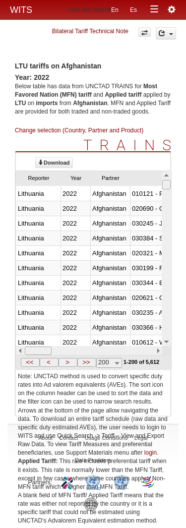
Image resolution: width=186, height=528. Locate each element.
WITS (21, 10)
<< (29, 362)
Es (133, 9)
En (115, 9)
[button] (30, 362)
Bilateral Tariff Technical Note (90, 31)
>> (86, 362)
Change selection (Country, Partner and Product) (79, 130)
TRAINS (131, 145)
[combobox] (109, 363)
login (150, 452)
